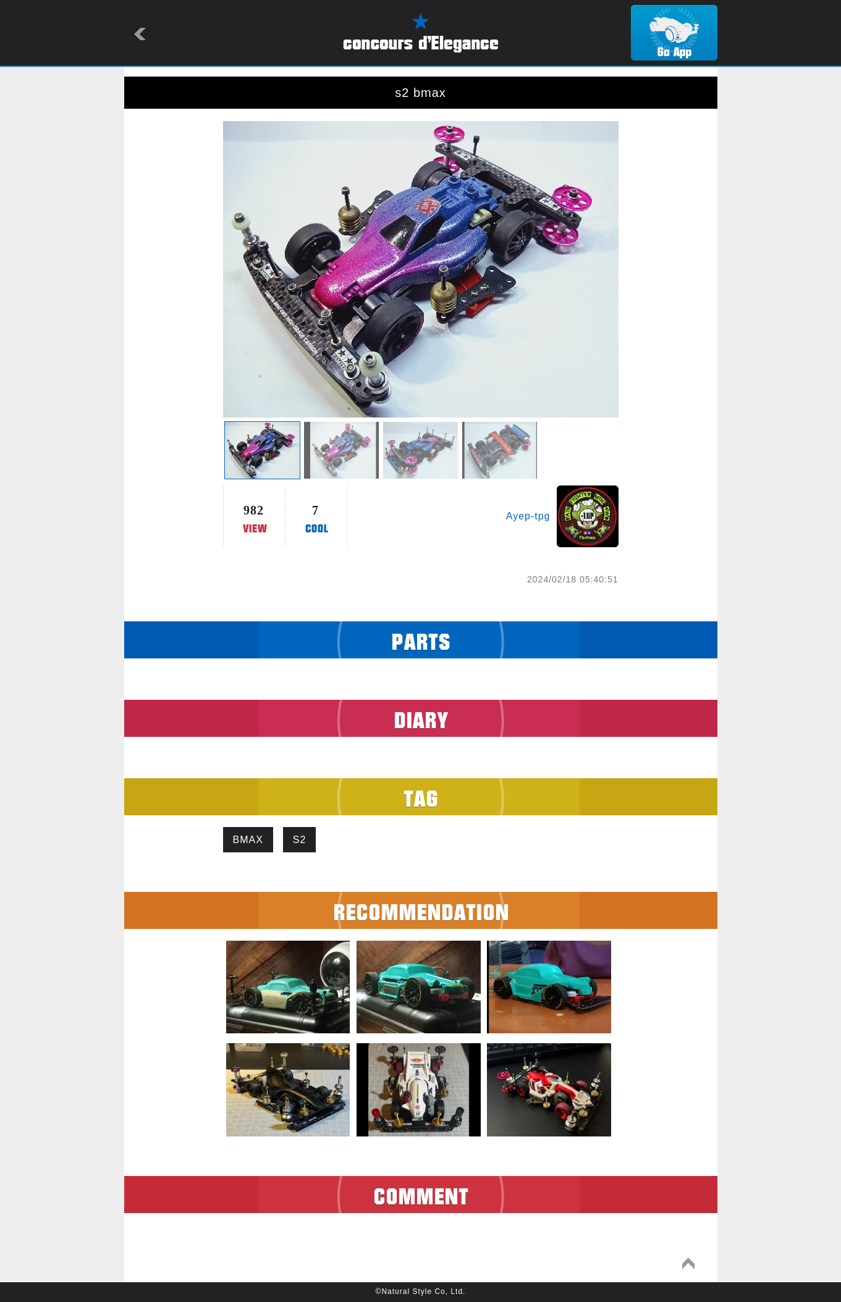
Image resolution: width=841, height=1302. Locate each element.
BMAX (248, 839)
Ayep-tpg (528, 516)
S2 (299, 839)
